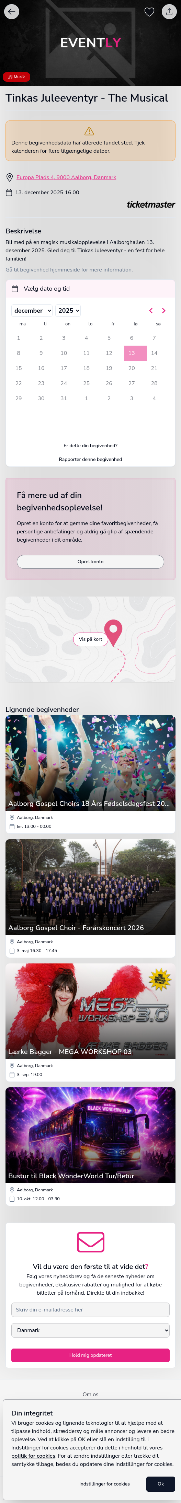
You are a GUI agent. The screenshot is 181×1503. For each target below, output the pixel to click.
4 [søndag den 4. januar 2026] (154, 398)
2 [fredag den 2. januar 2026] (109, 398)
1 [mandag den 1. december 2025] (18, 338)
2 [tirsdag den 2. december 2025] (41, 338)
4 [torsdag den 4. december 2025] (86, 338)
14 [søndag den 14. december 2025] (154, 353)
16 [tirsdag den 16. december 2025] (41, 368)
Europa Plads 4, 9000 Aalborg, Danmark (66, 177)
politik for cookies (33, 1456)
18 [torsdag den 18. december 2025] (86, 368)
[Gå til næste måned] (163, 310)
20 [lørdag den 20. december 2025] (131, 368)
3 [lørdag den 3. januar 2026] (131, 398)
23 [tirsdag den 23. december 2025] (41, 383)
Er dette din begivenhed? (90, 445)
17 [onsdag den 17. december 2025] (63, 368)
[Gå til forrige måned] (151, 310)
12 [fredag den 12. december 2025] (109, 353)
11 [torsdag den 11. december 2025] (86, 353)
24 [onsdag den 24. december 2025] (63, 383)
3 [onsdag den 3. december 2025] (64, 338)
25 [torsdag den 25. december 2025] (86, 383)
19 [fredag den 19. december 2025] (109, 368)
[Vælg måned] (32, 310)
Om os (90, 1394)
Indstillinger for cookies (104, 1484)
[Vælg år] (68, 310)
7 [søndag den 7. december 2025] (154, 338)
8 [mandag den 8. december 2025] (18, 353)
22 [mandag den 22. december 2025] (18, 383)
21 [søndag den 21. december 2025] (154, 368)
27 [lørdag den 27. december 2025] (131, 383)
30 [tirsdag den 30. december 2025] (41, 398)
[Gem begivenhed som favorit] (149, 11)
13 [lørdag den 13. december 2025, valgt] (131, 353)
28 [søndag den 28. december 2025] (154, 383)
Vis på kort (90, 639)
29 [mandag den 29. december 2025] (18, 398)
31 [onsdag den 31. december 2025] (63, 398)
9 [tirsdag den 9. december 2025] (41, 353)
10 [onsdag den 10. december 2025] (63, 353)
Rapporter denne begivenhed (90, 459)
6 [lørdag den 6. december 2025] (131, 338)
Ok (161, 1484)
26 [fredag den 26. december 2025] (109, 383)
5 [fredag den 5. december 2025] (109, 338)
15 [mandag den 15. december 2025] (18, 368)
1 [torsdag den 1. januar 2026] (86, 398)
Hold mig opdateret (90, 1355)
